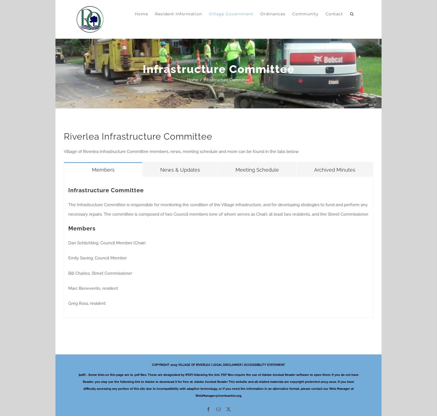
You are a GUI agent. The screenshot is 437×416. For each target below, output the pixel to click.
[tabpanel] (218, 247)
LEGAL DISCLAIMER (227, 365)
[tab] (103, 169)
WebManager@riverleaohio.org (218, 396)
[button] (352, 14)
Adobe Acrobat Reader (211, 382)
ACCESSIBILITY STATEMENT (264, 365)
